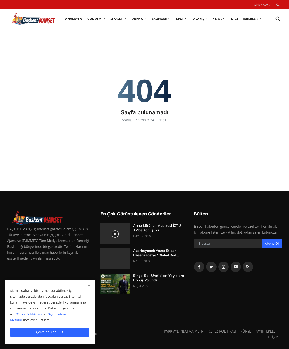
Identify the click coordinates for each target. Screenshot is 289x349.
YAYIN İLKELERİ (266, 331)
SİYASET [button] (118, 18)
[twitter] (211, 267)
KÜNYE (245, 331)
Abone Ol (272, 243)
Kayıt (266, 4)
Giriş (257, 4)
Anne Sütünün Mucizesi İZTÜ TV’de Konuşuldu (157, 227)
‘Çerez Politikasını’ (29, 314)
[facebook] (199, 267)
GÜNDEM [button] (96, 18)
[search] (277, 18)
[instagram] (223, 267)
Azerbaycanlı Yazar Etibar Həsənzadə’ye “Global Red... (156, 252)
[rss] (248, 267)
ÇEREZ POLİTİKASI (222, 331)
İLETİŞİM (272, 337)
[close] (89, 284)
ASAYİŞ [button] (200, 18)
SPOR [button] (182, 18)
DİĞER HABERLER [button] (246, 18)
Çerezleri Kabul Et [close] (49, 332)
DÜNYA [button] (139, 18)
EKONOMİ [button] (161, 18)
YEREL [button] (219, 18)
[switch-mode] (278, 4)
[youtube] (236, 267)
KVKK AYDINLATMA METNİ (184, 331)
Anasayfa (73, 18)
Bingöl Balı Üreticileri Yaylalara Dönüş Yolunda (158, 278)
